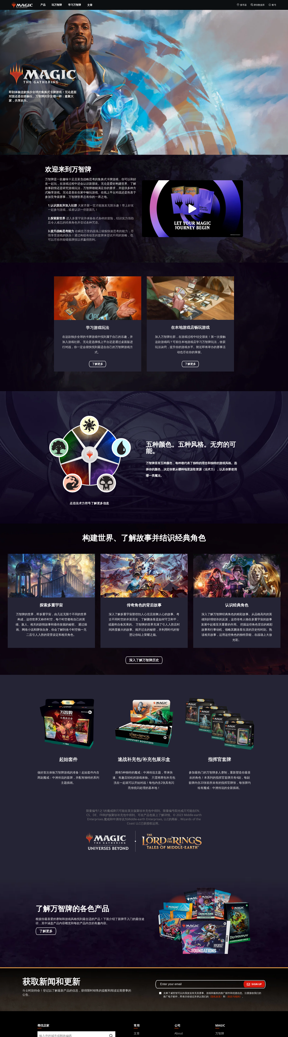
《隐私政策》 (216, 996)
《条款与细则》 (233, 996)
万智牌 (219, 1033)
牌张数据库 (257, 5)
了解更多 (97, 364)
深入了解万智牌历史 (144, 660)
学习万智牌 (74, 4)
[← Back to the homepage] (22, 5)
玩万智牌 (57, 4)
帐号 (272, 5)
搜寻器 (242, 5)
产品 (43, 4)
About (178, 1033)
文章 (89, 5)
